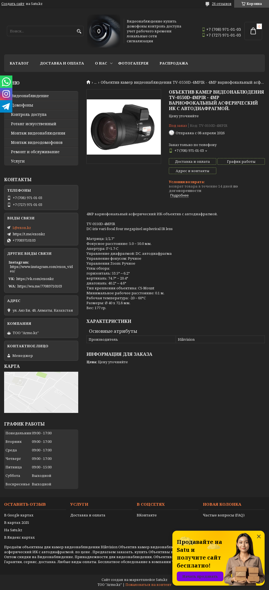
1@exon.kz (21, 227)
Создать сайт (12, 4)
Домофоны (22, 105)
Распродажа (173, 63)
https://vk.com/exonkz (35, 278)
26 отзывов (221, 3)
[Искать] (79, 31)
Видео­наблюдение (30, 95)
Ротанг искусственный (33, 123)
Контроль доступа (29, 114)
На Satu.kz (13, 529)
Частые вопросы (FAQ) (224, 515)
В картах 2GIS (16, 522)
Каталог (19, 63)
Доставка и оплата (62, 63)
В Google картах (18, 515)
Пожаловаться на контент (148, 584)
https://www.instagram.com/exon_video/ (41, 268)
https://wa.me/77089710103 (39, 286)
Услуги (18, 161)
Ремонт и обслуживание (35, 151)
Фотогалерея (133, 63)
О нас (101, 63)
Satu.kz (161, 579)
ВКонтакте (147, 515)
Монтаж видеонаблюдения (38, 133)
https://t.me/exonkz (29, 233)
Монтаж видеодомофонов (37, 142)
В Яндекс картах (19, 537)
